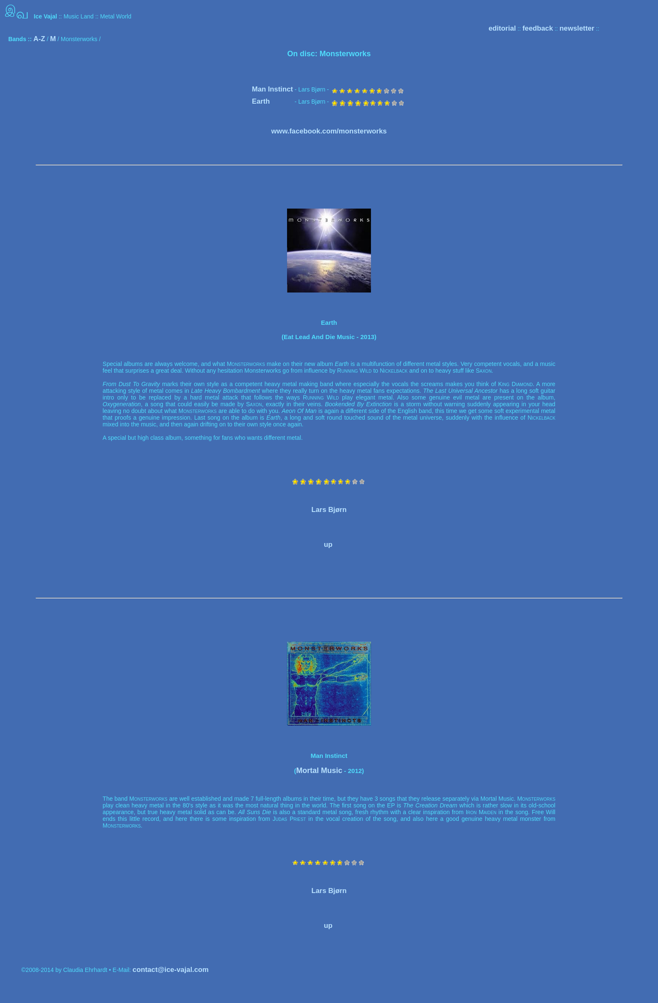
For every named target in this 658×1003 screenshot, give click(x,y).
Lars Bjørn (329, 510)
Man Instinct (272, 89)
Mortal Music (319, 770)
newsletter (576, 28)
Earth (261, 101)
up (328, 545)
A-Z (39, 39)
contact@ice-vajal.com (171, 970)
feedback (537, 28)
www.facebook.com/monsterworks (328, 131)
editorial (502, 28)
